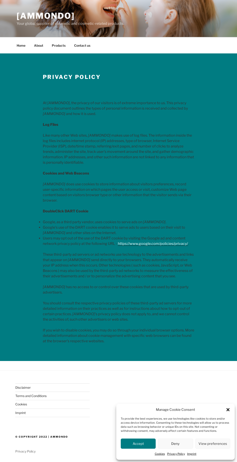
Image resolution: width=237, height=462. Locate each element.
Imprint (191, 453)
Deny (175, 444)
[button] (228, 409)
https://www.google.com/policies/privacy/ (153, 243)
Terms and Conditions (31, 396)
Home (21, 45)
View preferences (212, 444)
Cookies (160, 453)
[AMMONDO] (46, 16)
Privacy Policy (176, 453)
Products (59, 45)
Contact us (82, 45)
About (38, 45)
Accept (138, 444)
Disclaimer (23, 387)
